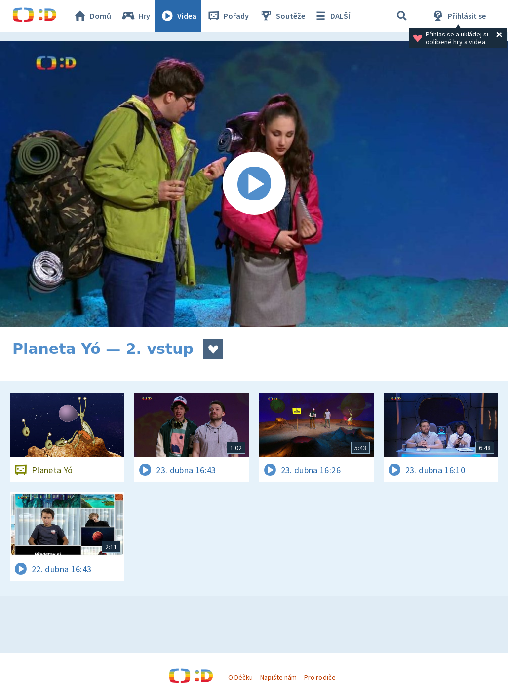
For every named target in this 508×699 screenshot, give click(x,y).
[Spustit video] (254, 184)
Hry (135, 15)
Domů (92, 15)
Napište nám (278, 677)
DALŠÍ (331, 15)
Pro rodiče (319, 677)
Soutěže (282, 15)
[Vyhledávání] (402, 16)
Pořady (227, 15)
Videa (178, 15)
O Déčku (240, 677)
